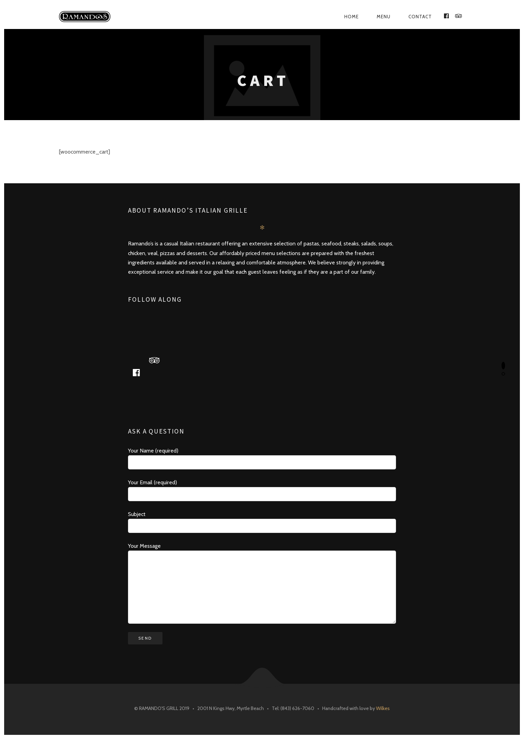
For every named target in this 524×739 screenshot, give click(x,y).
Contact (420, 16)
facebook (138, 372)
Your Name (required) (262, 458)
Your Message (262, 583)
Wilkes (383, 708)
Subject (262, 522)
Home (351, 16)
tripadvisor (156, 359)
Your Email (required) (262, 490)
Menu (383, 16)
